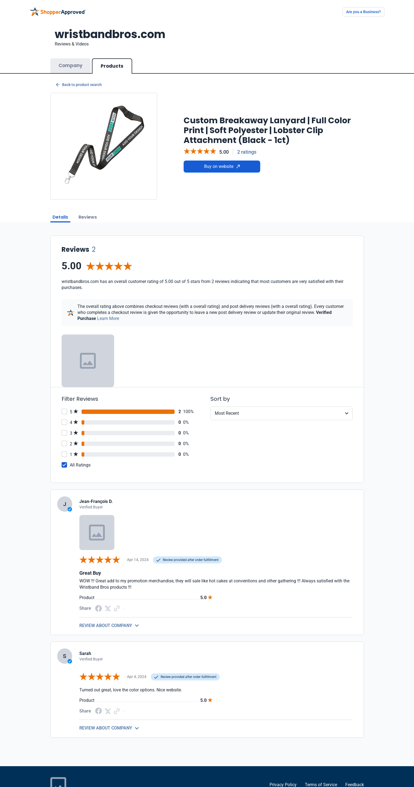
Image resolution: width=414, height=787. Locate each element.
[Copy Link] (117, 608)
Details (60, 217)
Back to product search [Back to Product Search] (79, 84)
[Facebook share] (98, 608)
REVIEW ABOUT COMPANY (105, 625)
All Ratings (80, 465)
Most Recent (227, 413)
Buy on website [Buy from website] (222, 166)
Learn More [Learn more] (108, 318)
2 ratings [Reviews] (246, 152)
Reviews (88, 217)
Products (112, 66)
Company (70, 65)
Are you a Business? (363, 12)
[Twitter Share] (108, 608)
